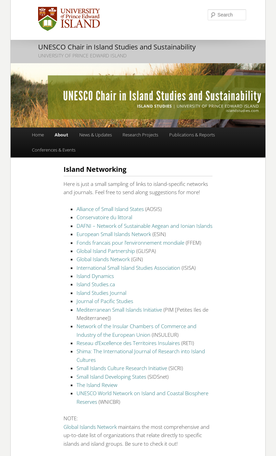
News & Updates (95, 135)
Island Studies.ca (96, 284)
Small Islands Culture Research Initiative (122, 368)
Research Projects (140, 135)
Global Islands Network (103, 259)
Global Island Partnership (106, 250)
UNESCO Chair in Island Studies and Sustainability (117, 47)
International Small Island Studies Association (128, 267)
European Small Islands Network (114, 234)
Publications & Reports (192, 135)
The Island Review (97, 384)
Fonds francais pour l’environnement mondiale (130, 242)
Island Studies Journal (101, 292)
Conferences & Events (54, 150)
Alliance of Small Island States (110, 208)
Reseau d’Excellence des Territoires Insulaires (128, 343)
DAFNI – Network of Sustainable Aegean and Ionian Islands (144, 225)
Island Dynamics (95, 276)
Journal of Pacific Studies (105, 301)
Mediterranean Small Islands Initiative (119, 309)
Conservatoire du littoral (104, 217)
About (61, 135)
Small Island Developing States (111, 376)
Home (38, 135)
